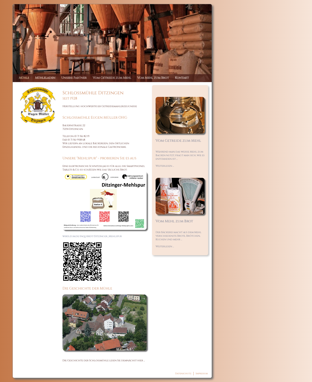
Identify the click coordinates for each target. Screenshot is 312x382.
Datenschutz (183, 373)
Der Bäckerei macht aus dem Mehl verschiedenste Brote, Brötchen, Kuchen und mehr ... (178, 235)
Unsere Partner (74, 78)
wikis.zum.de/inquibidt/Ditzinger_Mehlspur (92, 236)
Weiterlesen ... (165, 166)
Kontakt (182, 78)
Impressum (202, 373)
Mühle (24, 78)
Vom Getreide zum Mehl (112, 78)
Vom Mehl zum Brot (153, 78)
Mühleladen (45, 78)
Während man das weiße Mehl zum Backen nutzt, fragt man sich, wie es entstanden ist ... (180, 155)
